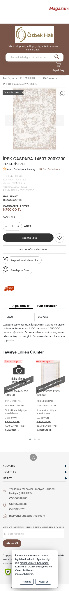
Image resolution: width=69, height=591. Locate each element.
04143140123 (17, 509)
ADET (27, 226)
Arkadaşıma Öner (16, 269)
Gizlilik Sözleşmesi (38, 566)
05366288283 (18, 498)
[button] (30, 439)
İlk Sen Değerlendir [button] (48, 169)
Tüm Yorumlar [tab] (47, 306)
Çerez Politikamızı (25, 570)
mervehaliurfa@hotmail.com (27, 516)
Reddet (27, 582)
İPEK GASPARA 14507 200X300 (18, 190)
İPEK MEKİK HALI (19, 183)
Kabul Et (43, 582)
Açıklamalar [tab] (20, 306)
